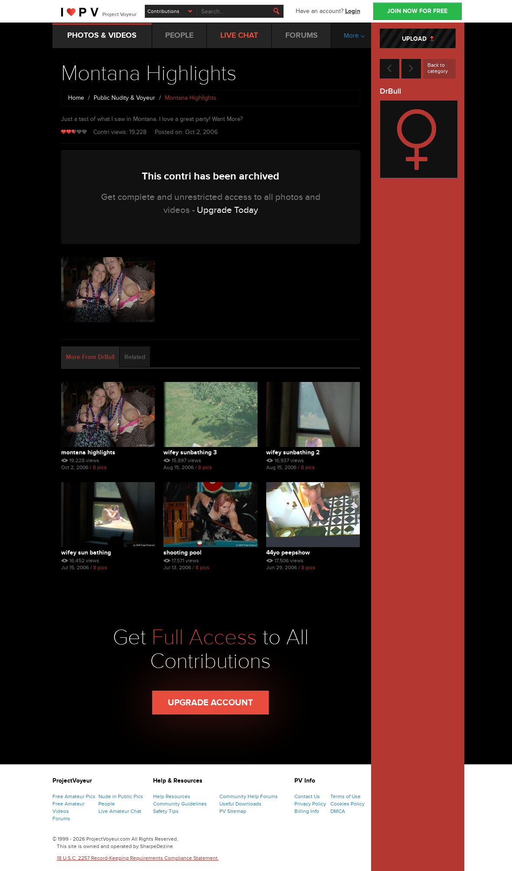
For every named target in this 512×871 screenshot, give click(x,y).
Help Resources (171, 796)
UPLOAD (418, 38)
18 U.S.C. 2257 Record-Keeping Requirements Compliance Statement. (138, 858)
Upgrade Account (210, 703)
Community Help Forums (248, 796)
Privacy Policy (310, 804)
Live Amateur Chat (119, 811)
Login (352, 11)
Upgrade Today (227, 210)
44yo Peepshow (288, 552)
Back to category (437, 68)
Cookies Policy (347, 804)
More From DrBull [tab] (90, 357)
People (106, 804)
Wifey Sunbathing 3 (190, 452)
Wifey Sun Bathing (86, 552)
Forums (61, 819)
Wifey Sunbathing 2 (293, 452)
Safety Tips (166, 811)
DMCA (337, 811)
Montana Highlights (88, 452)
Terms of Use (345, 796)
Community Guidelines (180, 804)
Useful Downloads (240, 804)
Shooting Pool (182, 552)
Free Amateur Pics (73, 796)
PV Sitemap (232, 811)
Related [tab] (134, 357)
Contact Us (307, 796)
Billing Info (306, 811)
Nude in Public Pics (120, 796)
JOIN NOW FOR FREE (417, 11)
